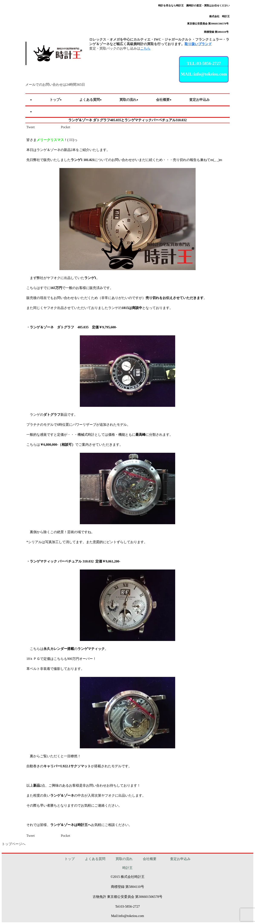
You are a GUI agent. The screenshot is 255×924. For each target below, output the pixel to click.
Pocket (65, 127)
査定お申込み (180, 859)
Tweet (30, 127)
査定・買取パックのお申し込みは (119, 48)
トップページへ (14, 844)
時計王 (127, 868)
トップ (69, 859)
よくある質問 (95, 859)
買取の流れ (124, 859)
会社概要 (149, 859)
